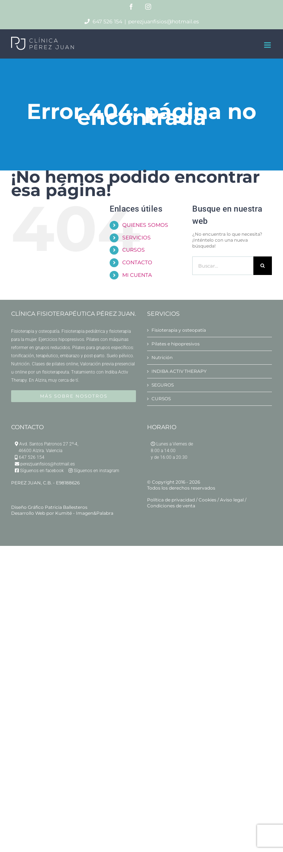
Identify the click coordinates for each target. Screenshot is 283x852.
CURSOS (133, 249)
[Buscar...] (222, 265)
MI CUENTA (137, 275)
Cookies (207, 500)
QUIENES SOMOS (145, 225)
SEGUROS (163, 385)
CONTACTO (137, 262)
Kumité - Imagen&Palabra (84, 513)
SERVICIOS (136, 237)
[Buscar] (262, 265)
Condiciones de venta (171, 505)
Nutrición (162, 357)
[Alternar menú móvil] (268, 45)
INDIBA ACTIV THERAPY (179, 371)
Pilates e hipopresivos (176, 344)
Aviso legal (232, 500)
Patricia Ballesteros (66, 507)
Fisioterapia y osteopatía (179, 330)
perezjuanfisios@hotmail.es (163, 21)
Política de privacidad (171, 500)
